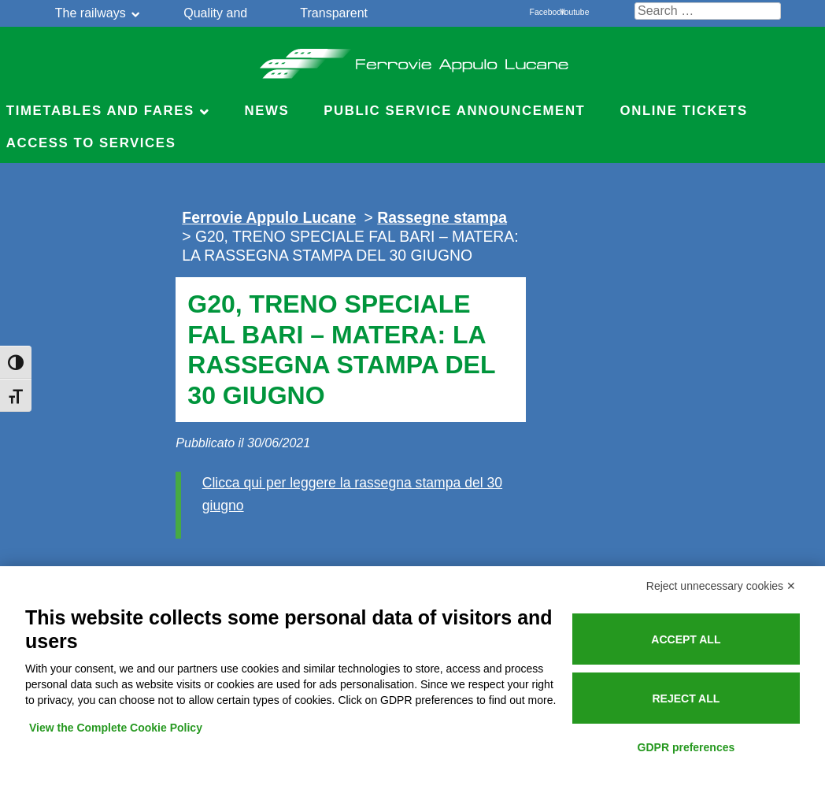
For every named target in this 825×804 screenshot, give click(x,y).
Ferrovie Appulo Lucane (412, 59)
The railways (90, 13)
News (266, 110)
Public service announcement (454, 110)
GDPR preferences (686, 747)
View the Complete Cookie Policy (115, 727)
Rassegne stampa (442, 217)
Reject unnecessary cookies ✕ (721, 586)
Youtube (568, 12)
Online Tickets (684, 110)
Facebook (538, 12)
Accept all (685, 639)
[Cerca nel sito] (707, 11)
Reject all (686, 698)
